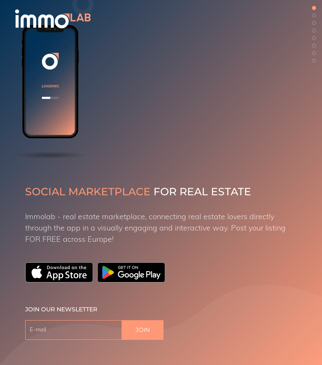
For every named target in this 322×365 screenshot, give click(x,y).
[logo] (53, 19)
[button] (314, 8)
